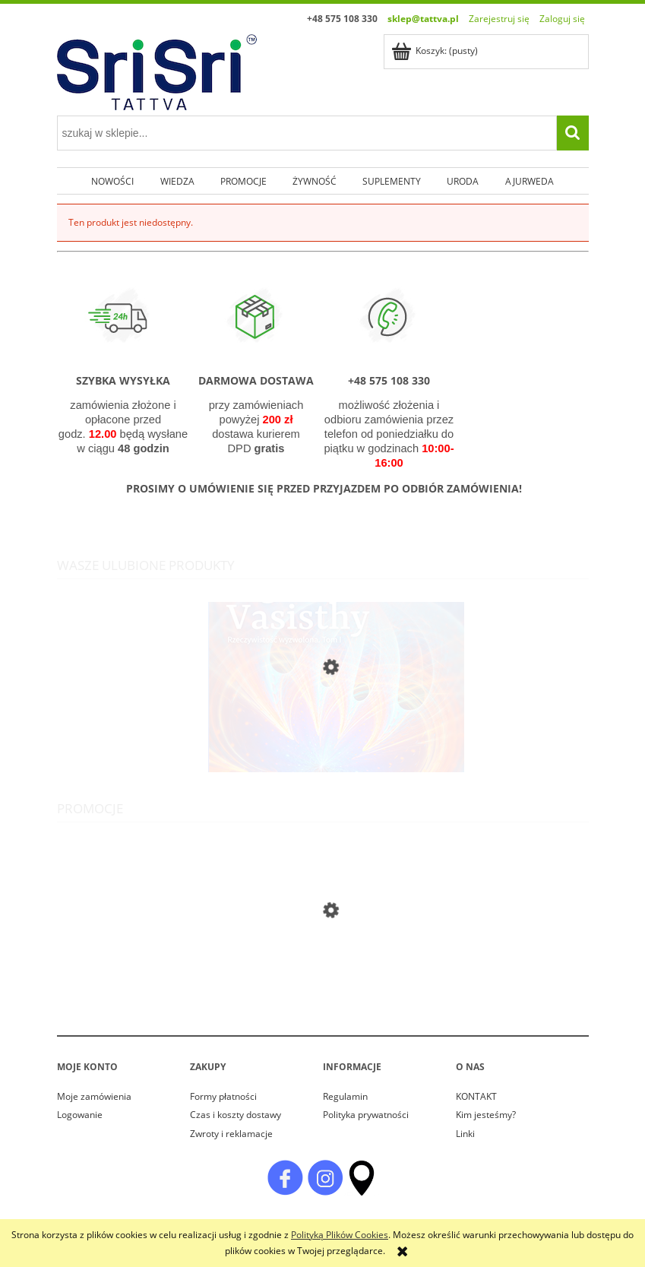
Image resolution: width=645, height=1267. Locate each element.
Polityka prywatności (366, 1114)
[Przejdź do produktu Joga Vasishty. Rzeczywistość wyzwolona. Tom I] (323, 755)
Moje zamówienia (94, 1096)
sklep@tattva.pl (423, 18)
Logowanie (80, 1114)
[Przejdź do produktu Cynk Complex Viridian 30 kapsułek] (323, 995)
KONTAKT (476, 1096)
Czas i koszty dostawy (235, 1114)
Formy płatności (223, 1096)
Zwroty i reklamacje (231, 1133)
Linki (465, 1133)
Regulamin (345, 1096)
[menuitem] (113, 181)
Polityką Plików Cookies (339, 1234)
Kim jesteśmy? (486, 1114)
